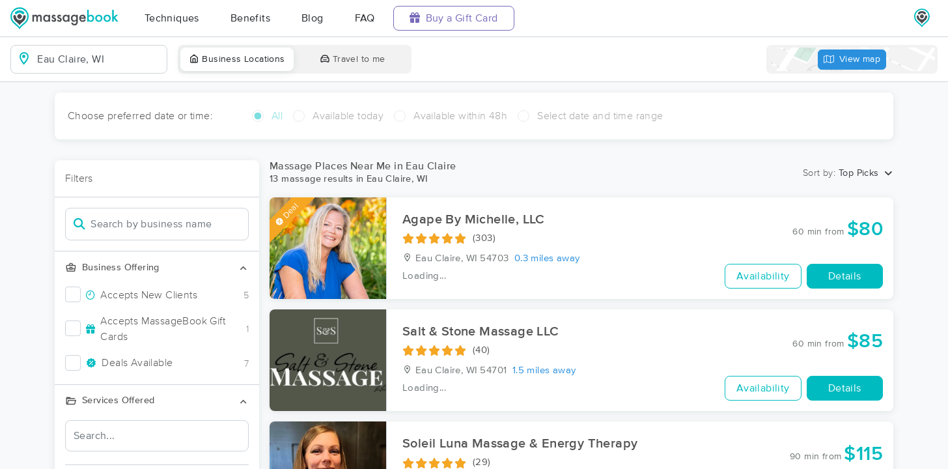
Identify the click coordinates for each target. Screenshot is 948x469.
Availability (763, 276)
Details (844, 276)
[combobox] (99, 59)
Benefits (250, 18)
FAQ (365, 18)
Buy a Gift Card (454, 17)
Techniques (172, 18)
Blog (312, 18)
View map (852, 59)
